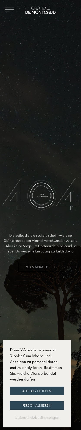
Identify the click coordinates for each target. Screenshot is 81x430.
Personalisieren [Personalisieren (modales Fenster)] (37, 405)
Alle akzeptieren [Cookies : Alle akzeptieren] (36, 391)
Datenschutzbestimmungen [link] (37, 417)
